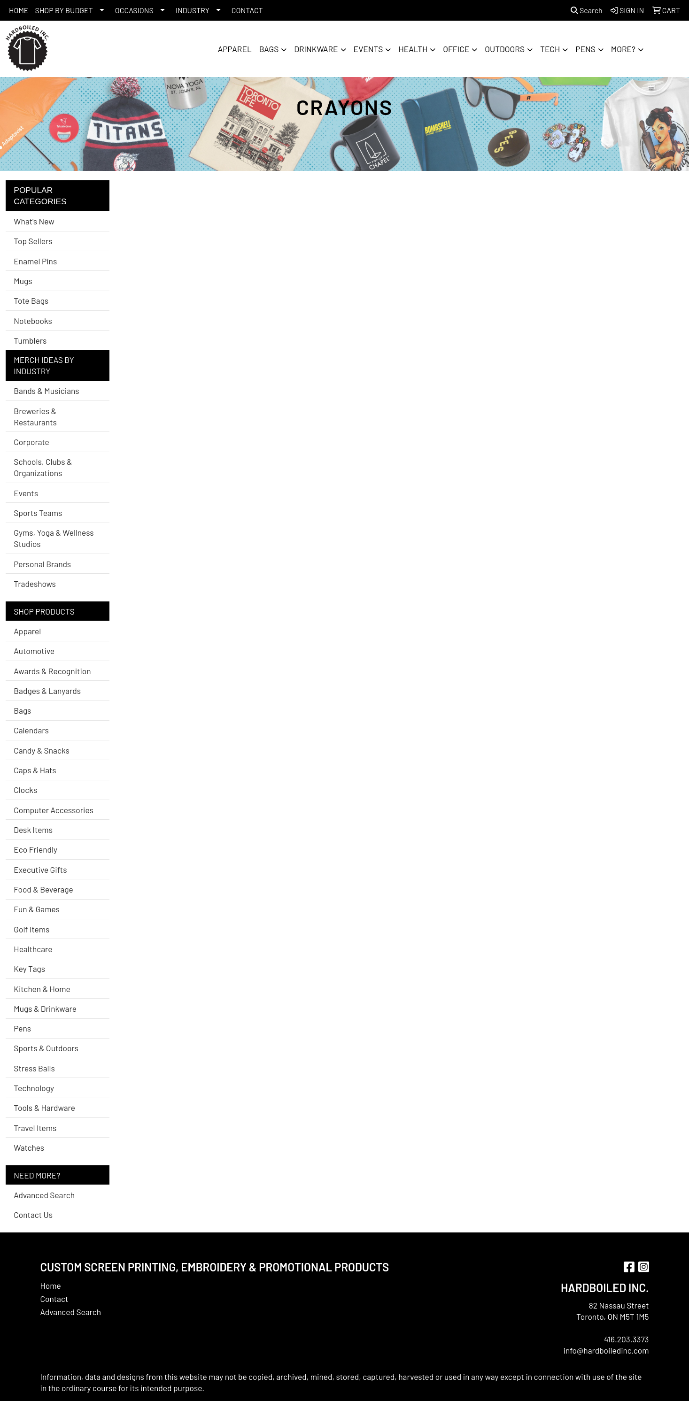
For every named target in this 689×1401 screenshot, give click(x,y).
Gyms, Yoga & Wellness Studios (53, 538)
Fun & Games (37, 909)
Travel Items (35, 1127)
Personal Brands (42, 564)
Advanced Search (44, 1195)
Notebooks (33, 320)
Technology (34, 1088)
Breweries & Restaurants (35, 416)
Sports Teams (38, 512)
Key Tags (29, 968)
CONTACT (247, 10)
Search (587, 10)
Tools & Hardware (44, 1107)
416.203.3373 (626, 1339)
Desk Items (33, 829)
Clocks (25, 789)
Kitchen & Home (42, 988)
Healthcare (33, 949)
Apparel (235, 49)
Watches (29, 1147)
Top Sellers (33, 241)
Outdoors (505, 49)
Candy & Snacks (42, 750)
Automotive (34, 650)
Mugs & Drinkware (45, 1008)
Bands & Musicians (46, 390)
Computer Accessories (53, 810)
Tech (550, 49)
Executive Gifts (40, 869)
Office (456, 49)
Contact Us (33, 1214)
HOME (19, 10)
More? (623, 49)
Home (50, 1285)
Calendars (31, 730)
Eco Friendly (35, 849)
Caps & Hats (35, 770)
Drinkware (316, 49)
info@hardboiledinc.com (606, 1350)
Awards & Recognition (52, 671)
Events (368, 49)
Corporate (31, 441)
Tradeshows (35, 583)
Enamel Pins (35, 261)
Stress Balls (34, 1068)
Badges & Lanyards (47, 690)
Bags (269, 49)
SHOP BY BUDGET (64, 10)
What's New (34, 221)
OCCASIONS (134, 10)
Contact (54, 1298)
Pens (585, 49)
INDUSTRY (192, 10)
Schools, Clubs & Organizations (43, 467)
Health (412, 49)
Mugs (23, 280)
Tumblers (30, 340)
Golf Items (31, 929)
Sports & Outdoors (46, 1048)
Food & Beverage (43, 889)
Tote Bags (31, 300)
